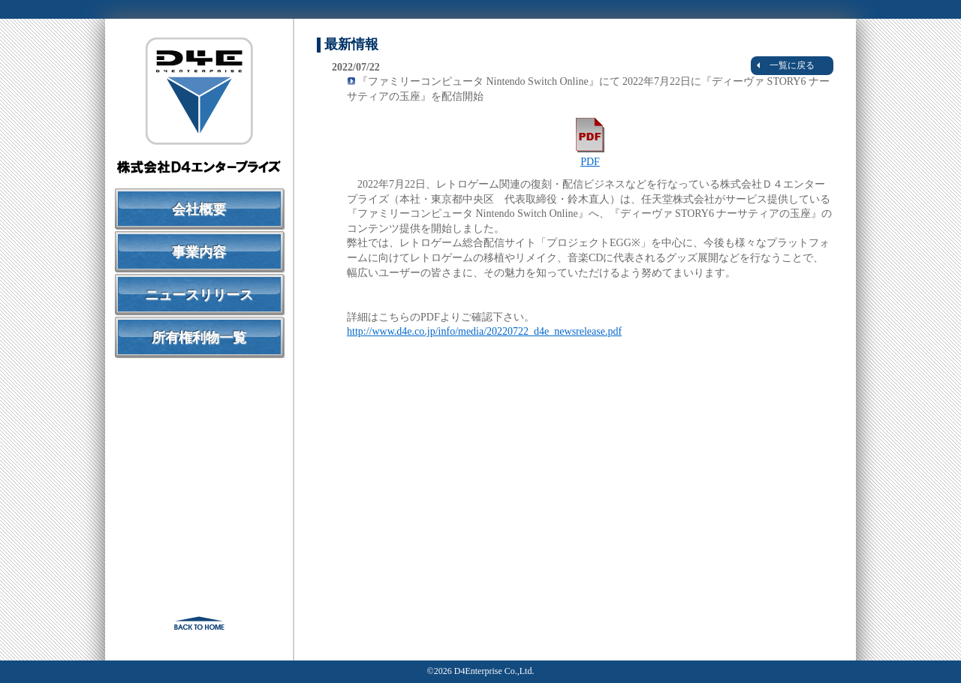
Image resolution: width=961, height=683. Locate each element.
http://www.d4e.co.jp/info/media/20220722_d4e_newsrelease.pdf (484, 331)
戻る (199, 622)
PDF (590, 156)
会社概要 (199, 209)
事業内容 (199, 252)
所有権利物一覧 (199, 337)
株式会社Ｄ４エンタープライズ (199, 105)
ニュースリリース (199, 294)
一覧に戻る (786, 65)
